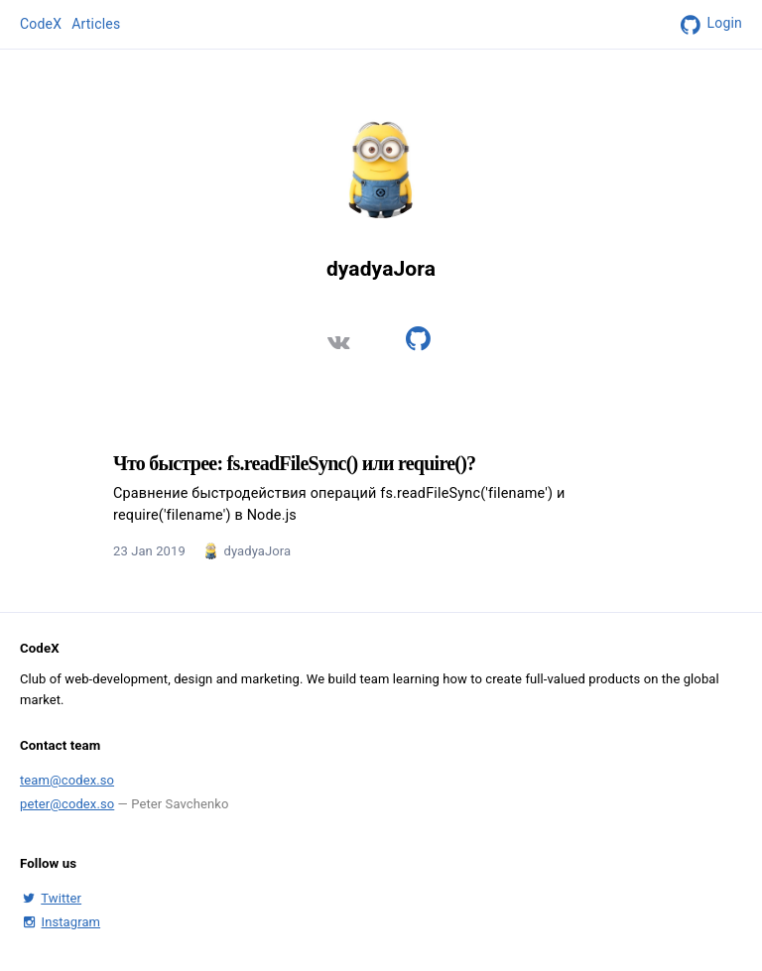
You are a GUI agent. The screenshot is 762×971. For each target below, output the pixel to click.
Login (708, 24)
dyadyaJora (257, 551)
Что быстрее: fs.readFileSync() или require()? (294, 463)
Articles (95, 24)
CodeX (41, 24)
